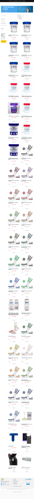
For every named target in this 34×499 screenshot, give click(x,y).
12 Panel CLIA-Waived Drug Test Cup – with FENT (13, 35)
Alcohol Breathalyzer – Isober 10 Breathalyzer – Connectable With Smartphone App (25, 447)
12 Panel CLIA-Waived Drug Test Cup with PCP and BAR (26, 35)
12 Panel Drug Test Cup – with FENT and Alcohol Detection (13, 55)
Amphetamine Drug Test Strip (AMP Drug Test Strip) (26, 158)
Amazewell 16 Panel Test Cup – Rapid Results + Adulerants (13, 138)
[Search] (2, 16)
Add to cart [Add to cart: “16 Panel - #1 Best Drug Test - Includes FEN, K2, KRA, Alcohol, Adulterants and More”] (26, 121)
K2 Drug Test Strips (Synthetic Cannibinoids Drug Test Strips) (25, 402)
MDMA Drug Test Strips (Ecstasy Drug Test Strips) (26, 225)
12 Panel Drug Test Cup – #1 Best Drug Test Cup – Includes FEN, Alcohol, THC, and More (26, 76)
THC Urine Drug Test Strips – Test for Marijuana (13, 402)
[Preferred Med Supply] (28, 478)
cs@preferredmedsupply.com (5, 484)
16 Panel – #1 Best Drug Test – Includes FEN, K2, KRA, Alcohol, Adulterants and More (26, 117)
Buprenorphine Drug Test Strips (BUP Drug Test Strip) (13, 202)
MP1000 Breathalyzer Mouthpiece (25, 467)
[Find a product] (3, 16)
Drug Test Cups (9, 136)
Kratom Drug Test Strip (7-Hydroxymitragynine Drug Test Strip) (26, 380)
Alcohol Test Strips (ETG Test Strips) (26, 336)
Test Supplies (26, 136)
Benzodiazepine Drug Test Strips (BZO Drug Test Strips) (26, 180)
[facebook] (27, 484)
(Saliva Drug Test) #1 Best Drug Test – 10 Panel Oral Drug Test (26, 424)
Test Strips (9, 179)
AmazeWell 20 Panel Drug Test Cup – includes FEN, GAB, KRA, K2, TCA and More (13, 159)
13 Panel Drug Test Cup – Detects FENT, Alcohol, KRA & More (26, 55)
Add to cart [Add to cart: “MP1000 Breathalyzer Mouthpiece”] (26, 471)
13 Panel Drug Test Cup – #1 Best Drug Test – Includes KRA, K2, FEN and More (13, 96)
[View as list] (21, 18)
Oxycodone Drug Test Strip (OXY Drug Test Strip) (26, 269)
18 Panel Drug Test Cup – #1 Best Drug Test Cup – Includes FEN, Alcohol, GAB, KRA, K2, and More (26, 138)
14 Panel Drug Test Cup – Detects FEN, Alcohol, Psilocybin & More (13, 75)
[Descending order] (23, 15)
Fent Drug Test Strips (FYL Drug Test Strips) (13, 380)
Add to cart (13, 121)
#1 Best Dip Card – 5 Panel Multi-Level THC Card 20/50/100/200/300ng (26, 313)
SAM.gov (20, 486)
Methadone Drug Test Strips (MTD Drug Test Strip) (13, 247)
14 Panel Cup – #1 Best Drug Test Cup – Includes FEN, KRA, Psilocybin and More (26, 96)
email (3, 38)
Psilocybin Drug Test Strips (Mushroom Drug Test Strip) (13, 291)
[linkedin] (29, 484)
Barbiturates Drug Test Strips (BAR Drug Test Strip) (13, 180)
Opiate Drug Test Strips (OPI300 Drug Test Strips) (13, 269)
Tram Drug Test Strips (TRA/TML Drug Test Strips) (13, 358)
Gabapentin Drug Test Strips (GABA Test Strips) (13, 225)
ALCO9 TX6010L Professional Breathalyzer (12, 468)
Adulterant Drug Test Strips (12, 336)
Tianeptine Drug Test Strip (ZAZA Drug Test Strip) (26, 291)
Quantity (9, 118)
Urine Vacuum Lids (10, 446)
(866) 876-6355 (4, 483)
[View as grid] (19, 18)
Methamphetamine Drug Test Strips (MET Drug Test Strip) (26, 247)
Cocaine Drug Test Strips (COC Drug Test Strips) (26, 202)
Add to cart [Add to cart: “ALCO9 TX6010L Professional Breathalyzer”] (13, 471)
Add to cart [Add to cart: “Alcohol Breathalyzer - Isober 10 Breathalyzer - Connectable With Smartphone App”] (26, 451)
